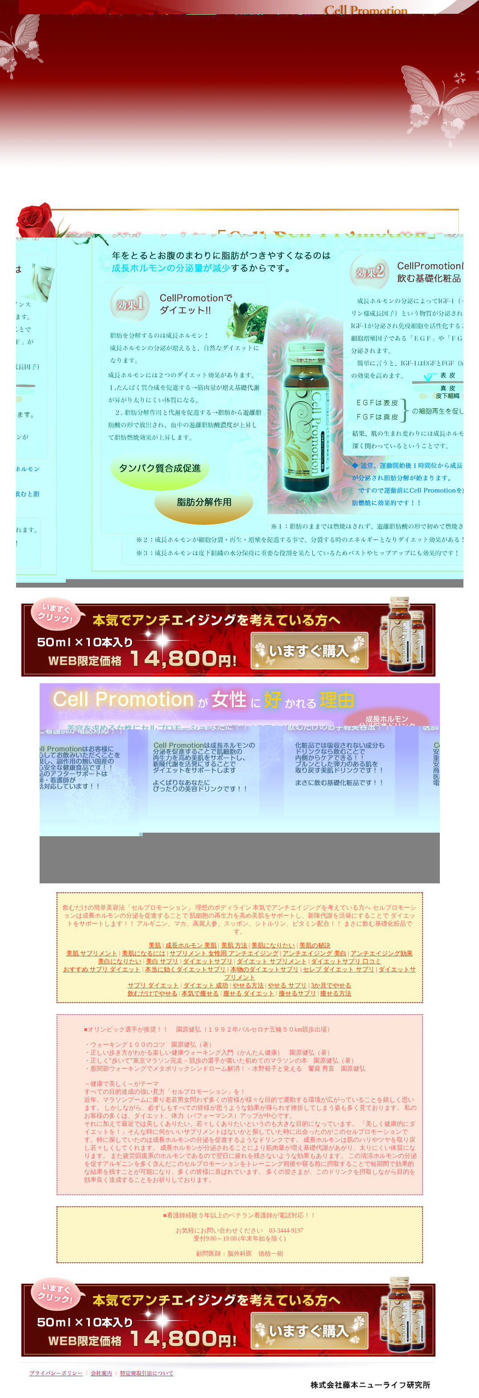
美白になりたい (119, 961)
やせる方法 (248, 985)
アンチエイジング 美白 (314, 953)
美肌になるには (143, 953)
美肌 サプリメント (91, 953)
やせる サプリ (287, 985)
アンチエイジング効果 (381, 953)
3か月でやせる (331, 985)
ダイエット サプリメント (271, 961)
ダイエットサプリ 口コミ (346, 961)
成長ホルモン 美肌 (191, 945)
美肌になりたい (273, 945)
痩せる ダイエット (248, 993)
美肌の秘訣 (314, 945)
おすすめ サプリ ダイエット (102, 969)
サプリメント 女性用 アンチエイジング (223, 953)
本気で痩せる (200, 993)
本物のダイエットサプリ (264, 969)
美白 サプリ (162, 961)
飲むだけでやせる (152, 993)
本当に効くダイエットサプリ (185, 969)
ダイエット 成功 (205, 985)
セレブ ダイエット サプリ (338, 969)
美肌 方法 (234, 945)
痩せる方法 (335, 993)
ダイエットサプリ (208, 961)
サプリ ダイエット (153, 985)
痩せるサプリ (297, 993)
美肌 (155, 945)
